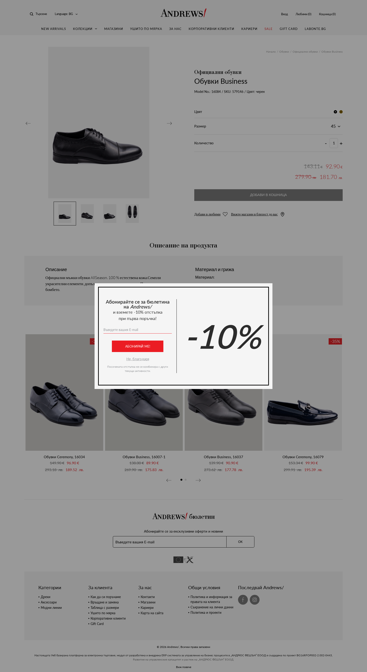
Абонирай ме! (137, 346)
